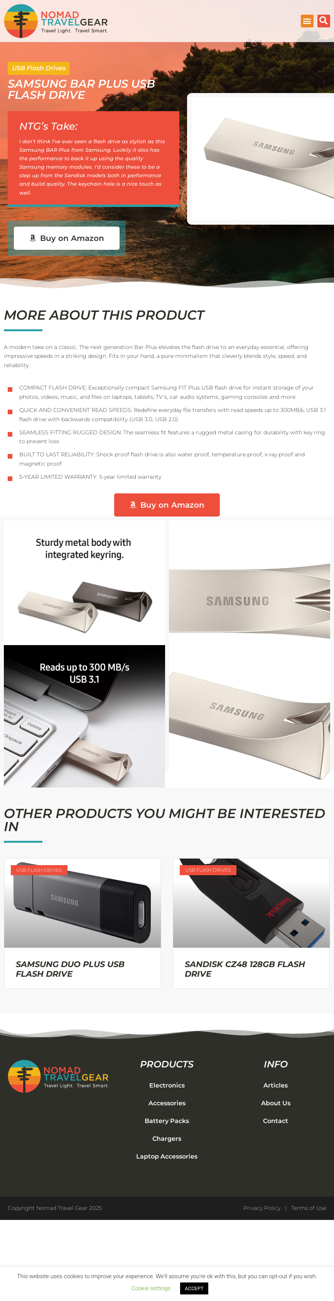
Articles (275, 1085)
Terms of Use (308, 1207)
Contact (275, 1121)
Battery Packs (167, 1121)
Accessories (167, 1103)
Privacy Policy (261, 1207)
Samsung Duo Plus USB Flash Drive (70, 969)
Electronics (167, 1085)
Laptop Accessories (166, 1156)
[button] (307, 21)
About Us (275, 1103)
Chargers (166, 1138)
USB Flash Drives (39, 68)
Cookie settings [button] (151, 1288)
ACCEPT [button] (194, 1288)
